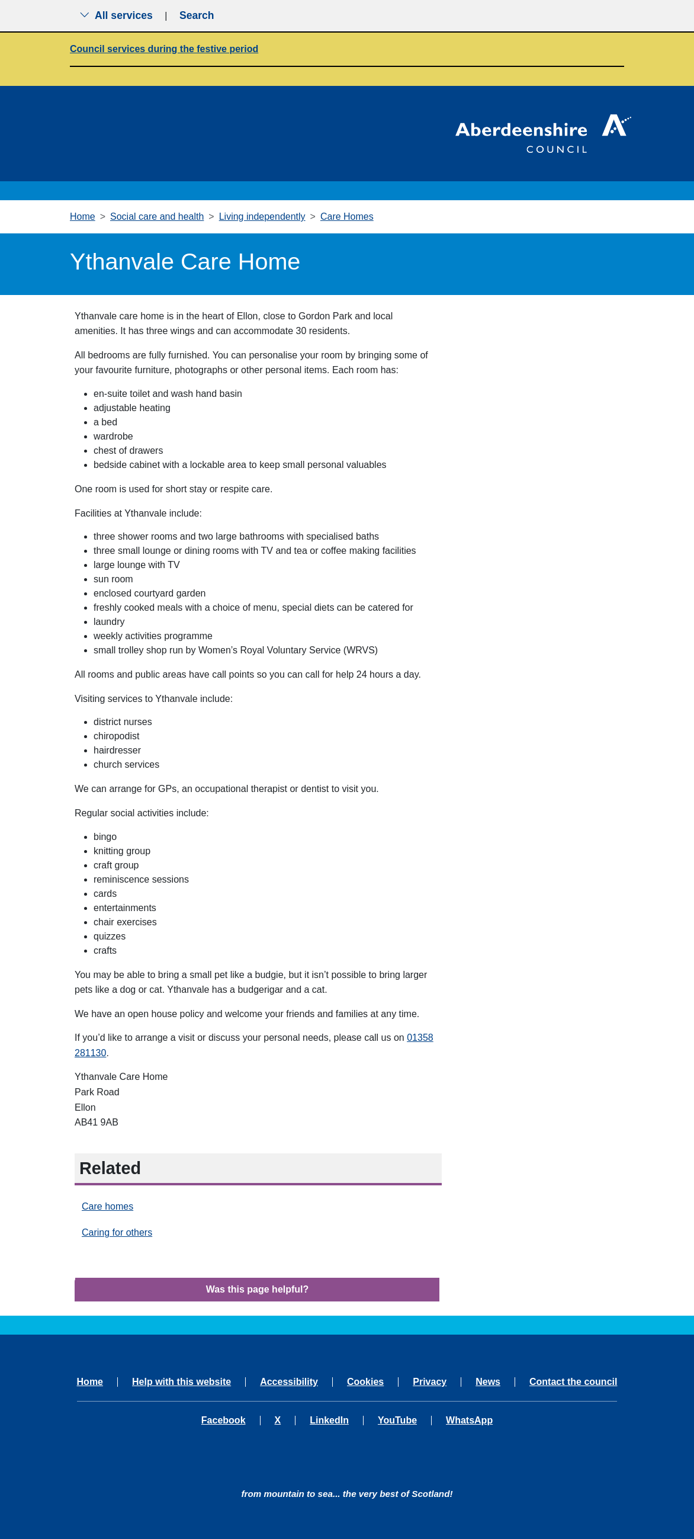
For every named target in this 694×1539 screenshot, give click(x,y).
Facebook (223, 1420)
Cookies (365, 1382)
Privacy (429, 1382)
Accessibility (289, 1382)
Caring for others (117, 1232)
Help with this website (181, 1382)
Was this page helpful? (257, 1289)
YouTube (397, 1420)
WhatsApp (469, 1420)
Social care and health (157, 216)
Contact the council (573, 1382)
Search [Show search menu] (196, 15)
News (487, 1382)
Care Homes (347, 216)
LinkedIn (329, 1420)
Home (82, 216)
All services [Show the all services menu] (116, 15)
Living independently (262, 216)
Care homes (107, 1206)
